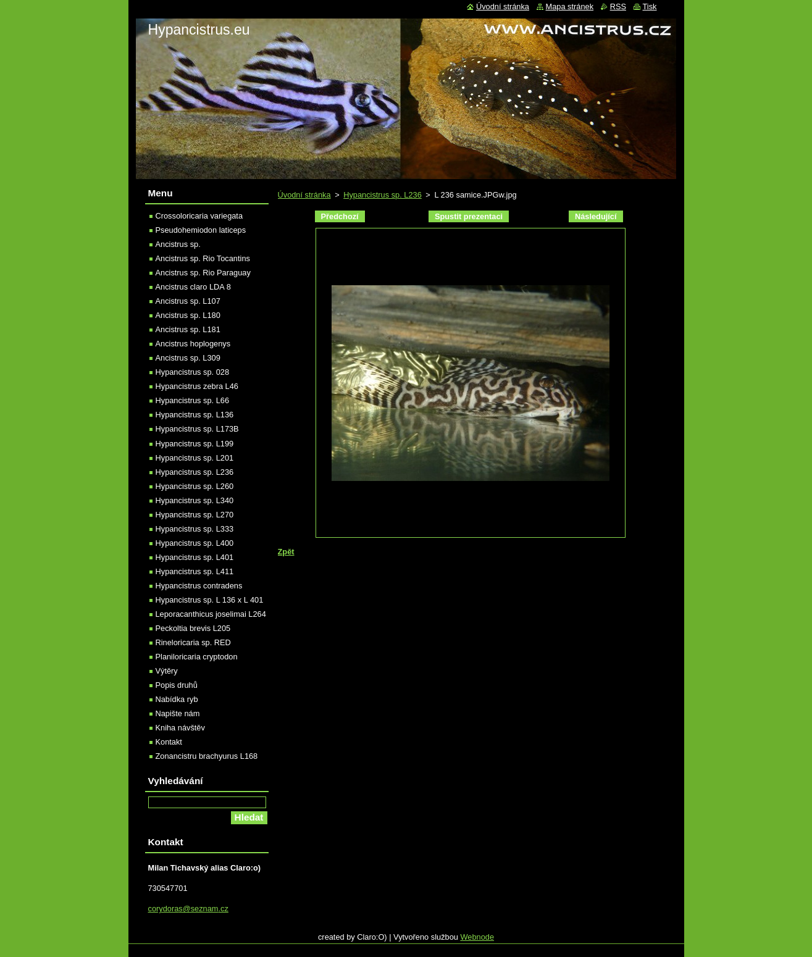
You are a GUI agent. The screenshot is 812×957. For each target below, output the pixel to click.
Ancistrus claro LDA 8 (193, 286)
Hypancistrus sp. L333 (195, 528)
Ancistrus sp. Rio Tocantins (203, 258)
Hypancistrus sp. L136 (195, 414)
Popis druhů (177, 685)
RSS (618, 6)
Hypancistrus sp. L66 (193, 400)
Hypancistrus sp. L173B (197, 428)
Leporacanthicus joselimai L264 (211, 614)
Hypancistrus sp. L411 (195, 571)
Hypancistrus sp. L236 (382, 194)
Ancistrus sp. (178, 244)
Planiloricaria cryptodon (197, 656)
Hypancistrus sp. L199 (195, 443)
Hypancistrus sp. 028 (193, 372)
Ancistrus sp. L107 (188, 301)
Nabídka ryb (177, 699)
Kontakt (169, 741)
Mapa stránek (570, 6)
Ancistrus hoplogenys (193, 343)
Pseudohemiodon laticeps (201, 230)
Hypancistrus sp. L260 (195, 486)
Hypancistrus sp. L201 (195, 457)
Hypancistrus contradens (199, 585)
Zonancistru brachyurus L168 (207, 756)
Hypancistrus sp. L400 (195, 543)
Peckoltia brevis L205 (193, 628)
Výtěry (167, 670)
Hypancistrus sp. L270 (195, 514)
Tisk (650, 6)
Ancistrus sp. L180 (188, 315)
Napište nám (178, 713)
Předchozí (340, 216)
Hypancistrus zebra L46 (197, 386)
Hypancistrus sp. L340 (195, 500)
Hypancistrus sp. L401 (195, 557)
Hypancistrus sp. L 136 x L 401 (210, 599)
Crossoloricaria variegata (199, 215)
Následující (596, 216)
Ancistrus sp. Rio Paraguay (203, 272)
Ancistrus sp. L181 (188, 329)
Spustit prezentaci (469, 216)
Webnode (477, 937)
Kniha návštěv (180, 727)
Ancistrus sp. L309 (188, 357)
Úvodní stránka (304, 194)
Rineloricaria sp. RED (193, 642)
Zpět (286, 551)
